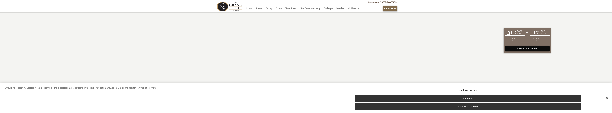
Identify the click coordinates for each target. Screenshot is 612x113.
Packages (328, 8)
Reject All (468, 98)
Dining (269, 8)
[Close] (607, 97)
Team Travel (290, 8)
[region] (306, 98)
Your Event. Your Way (310, 8)
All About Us (353, 8)
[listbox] (515, 40)
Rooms (259, 8)
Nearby (340, 8)
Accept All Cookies (468, 106)
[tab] (249, 8)
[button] (515, 32)
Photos (279, 8)
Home (249, 8)
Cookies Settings (468, 90)
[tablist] (313, 8)
